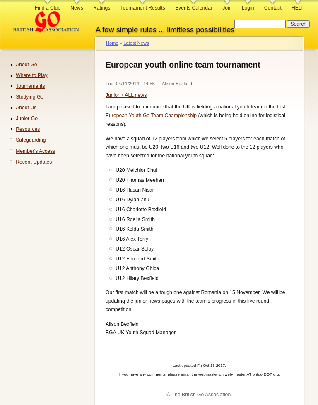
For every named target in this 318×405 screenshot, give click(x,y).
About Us (26, 108)
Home (112, 43)
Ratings (101, 8)
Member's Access (35, 151)
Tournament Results (142, 8)
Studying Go (29, 97)
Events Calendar (193, 8)
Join (226, 8)
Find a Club (47, 8)
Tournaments (30, 86)
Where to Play (31, 75)
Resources (28, 129)
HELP (298, 8)
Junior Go (27, 118)
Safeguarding (31, 140)
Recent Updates (34, 162)
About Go (26, 65)
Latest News (136, 43)
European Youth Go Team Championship (151, 115)
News (76, 8)
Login (248, 8)
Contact (273, 8)
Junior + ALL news (126, 95)
